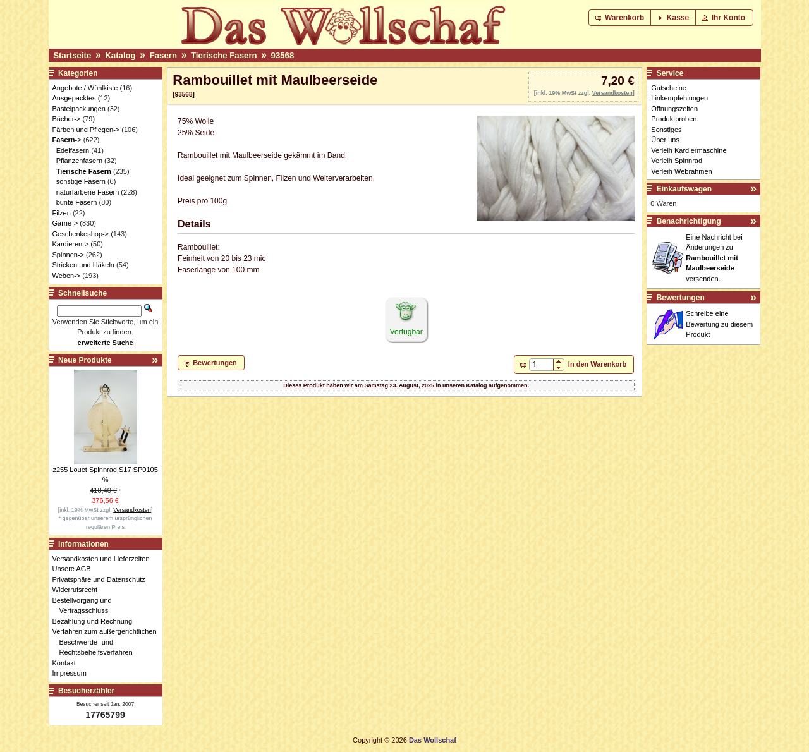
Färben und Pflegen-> (86, 129)
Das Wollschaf (432, 740)
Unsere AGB (75, 569)
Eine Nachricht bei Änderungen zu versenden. (714, 257)
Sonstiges (666, 129)
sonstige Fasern (81, 181)
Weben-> (66, 275)
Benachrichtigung (689, 221)
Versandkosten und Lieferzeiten (104, 558)
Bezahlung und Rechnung (96, 621)
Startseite (72, 55)
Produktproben (673, 119)
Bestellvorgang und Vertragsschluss (85, 606)
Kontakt (67, 663)
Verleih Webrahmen (681, 171)
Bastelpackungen (79, 108)
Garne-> (65, 223)
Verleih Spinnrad (676, 160)
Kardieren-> (70, 244)
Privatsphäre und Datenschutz (102, 579)
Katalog (120, 55)
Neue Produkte (85, 360)
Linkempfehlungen (679, 98)
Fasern (163, 55)
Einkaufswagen (684, 189)
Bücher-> (66, 119)
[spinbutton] (541, 364)
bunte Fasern (76, 202)
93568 (283, 55)
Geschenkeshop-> (80, 234)
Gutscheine (668, 88)
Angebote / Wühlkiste (85, 88)
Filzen (61, 213)
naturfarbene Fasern (87, 192)
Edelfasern (73, 150)
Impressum (73, 673)
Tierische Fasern (224, 55)
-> (67, 139)
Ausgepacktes (74, 98)
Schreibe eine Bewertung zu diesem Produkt (719, 324)
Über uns (665, 139)
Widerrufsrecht (78, 589)
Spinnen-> (68, 254)
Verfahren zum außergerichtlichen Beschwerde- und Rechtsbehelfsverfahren (108, 642)
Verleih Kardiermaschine (688, 150)
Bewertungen (681, 297)
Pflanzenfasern (79, 160)
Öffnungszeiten (674, 108)
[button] (620, 17)
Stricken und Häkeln (83, 265)
